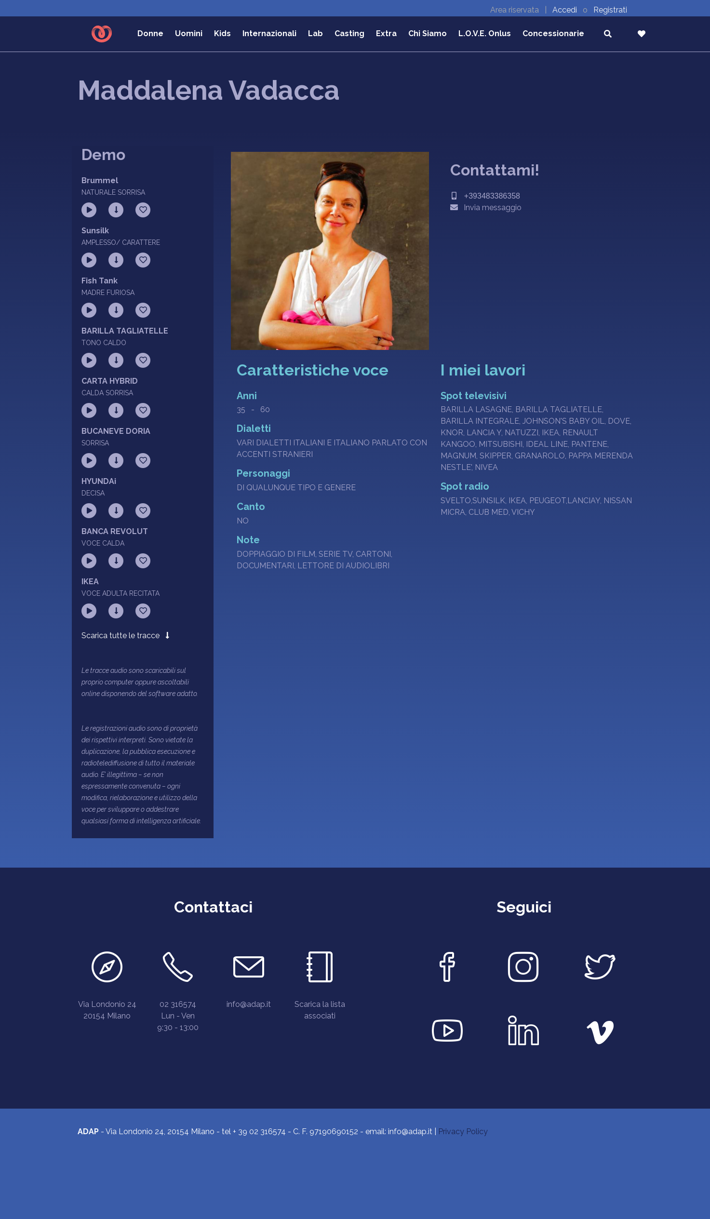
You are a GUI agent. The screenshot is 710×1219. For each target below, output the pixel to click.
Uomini (188, 33)
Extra (386, 33)
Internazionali (269, 33)
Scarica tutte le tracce (125, 635)
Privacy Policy (463, 1131)
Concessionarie (553, 33)
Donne (150, 33)
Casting (349, 33)
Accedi (565, 9)
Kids (222, 33)
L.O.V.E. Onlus (484, 33)
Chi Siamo (427, 33)
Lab (315, 33)
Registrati (610, 9)
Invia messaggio (486, 207)
